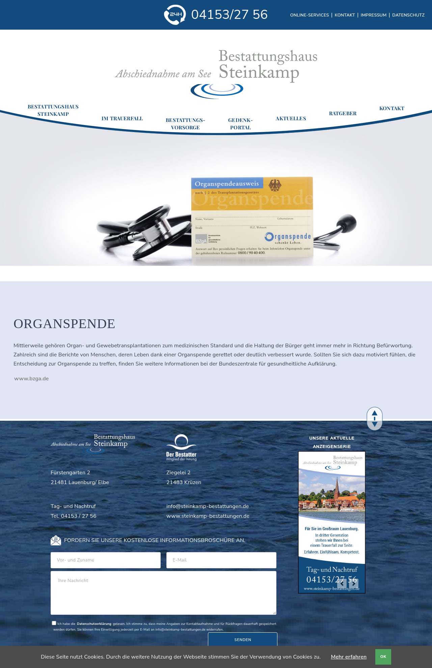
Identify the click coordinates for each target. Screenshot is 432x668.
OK (383, 657)
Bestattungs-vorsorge (185, 124)
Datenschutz (408, 15)
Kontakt (345, 15)
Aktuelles (291, 118)
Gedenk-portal (240, 124)
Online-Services (309, 15)
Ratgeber (342, 113)
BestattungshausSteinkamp (53, 110)
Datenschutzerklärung (94, 624)
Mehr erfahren (349, 657)
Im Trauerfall (122, 118)
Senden (242, 640)
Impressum (373, 15)
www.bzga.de (31, 378)
